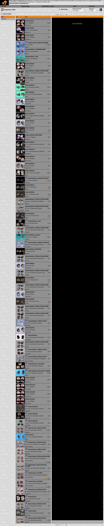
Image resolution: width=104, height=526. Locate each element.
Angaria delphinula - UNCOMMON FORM (35, 49)
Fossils (52, 6)
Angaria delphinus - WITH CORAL (33, 135)
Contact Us (91, 6)
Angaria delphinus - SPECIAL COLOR (37, 321)
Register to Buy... (25, 6)
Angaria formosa (29, 434)
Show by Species (7, 13)
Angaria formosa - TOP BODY (35, 472)
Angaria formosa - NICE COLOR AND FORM (39, 456)
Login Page (3, 6)
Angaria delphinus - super (31, 56)
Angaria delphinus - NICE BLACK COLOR (38, 178)
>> (66, 14)
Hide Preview (64, 9)
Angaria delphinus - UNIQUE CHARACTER (38, 242)
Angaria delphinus (29, 63)
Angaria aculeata (29, 20)
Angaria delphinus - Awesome (32, 234)
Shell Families (45, 6)
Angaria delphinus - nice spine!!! (36, 363)
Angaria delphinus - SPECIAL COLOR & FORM (36, 70)
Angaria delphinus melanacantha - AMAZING (39, 370)
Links (74, 6)
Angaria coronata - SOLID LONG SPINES (38, 42)
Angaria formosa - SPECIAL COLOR (37, 428)
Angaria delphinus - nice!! (34, 221)
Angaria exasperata (30, 377)
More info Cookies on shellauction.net (18, 3)
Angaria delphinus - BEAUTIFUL (33, 249)
